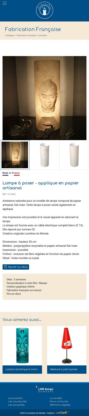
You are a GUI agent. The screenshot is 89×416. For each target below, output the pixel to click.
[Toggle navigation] (4, 3)
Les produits (15, 398)
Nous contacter (59, 401)
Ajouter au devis (16, 266)
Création (58, 413)
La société (56, 398)
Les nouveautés (17, 401)
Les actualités (16, 405)
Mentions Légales (60, 405)
